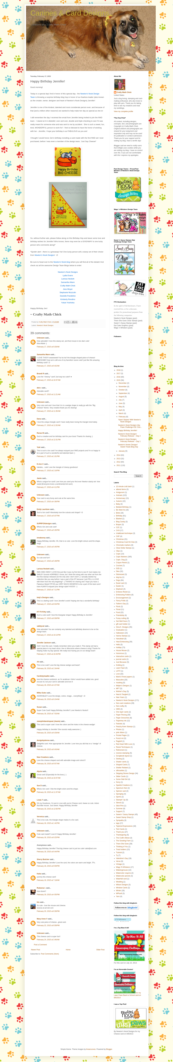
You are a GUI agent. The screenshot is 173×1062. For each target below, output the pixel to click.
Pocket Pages (121, 735)
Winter (118, 891)
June (121, 403)
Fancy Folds (120, 601)
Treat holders (121, 849)
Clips (118, 551)
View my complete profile (123, 111)
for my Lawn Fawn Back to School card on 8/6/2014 (127, 995)
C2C (118, 527)
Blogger (109, 1049)
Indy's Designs (43, 597)
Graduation (120, 630)
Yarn (118, 896)
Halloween (120, 633)
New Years (120, 697)
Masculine (120, 680)
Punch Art (120, 738)
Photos (118, 729)
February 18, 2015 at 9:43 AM (48, 749)
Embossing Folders (123, 595)
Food (118, 612)
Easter (118, 586)
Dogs (118, 580)
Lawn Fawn (120, 668)
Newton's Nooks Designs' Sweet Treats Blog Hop (128, 446)
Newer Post (35, 950)
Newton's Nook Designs (45, 325)
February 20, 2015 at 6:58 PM (48, 911)
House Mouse (121, 650)
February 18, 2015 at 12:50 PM (48, 809)
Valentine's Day (122, 858)
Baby (118, 504)
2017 (119, 373)
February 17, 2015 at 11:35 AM (48, 411)
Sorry (118, 782)
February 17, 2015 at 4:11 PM (48, 487)
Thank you (120, 832)
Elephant (119, 589)
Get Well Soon (121, 621)
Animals (119, 495)
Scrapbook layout (122, 756)
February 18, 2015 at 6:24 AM (48, 699)
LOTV (118, 671)
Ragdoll (119, 741)
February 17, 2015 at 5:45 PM (48, 547)
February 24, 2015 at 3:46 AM (48, 940)
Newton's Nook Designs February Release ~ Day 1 (129, 440)
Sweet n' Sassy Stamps (125, 814)
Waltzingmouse (122, 870)
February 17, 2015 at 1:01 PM (48, 456)
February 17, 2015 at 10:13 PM (48, 635)
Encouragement (122, 598)
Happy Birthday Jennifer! (127, 430)
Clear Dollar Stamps (124, 548)
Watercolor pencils (123, 876)
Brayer (118, 525)
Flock (118, 607)
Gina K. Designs (122, 627)
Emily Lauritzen (43, 509)
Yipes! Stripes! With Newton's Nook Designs (129, 421)
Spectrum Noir (121, 788)
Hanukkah (120, 639)
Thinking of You (122, 847)
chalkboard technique (124, 533)
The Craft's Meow (123, 838)
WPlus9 (119, 893)
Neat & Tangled (122, 694)
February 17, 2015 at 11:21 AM (48, 394)
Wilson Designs (122, 885)
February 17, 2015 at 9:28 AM (48, 347)
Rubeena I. (41, 888)
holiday (119, 647)
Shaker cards (121, 762)
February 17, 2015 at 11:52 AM (48, 425)
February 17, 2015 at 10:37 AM (48, 380)
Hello (118, 645)
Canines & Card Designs (69, 13)
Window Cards (121, 888)
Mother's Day (121, 691)
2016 (119, 377)
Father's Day (121, 604)
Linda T (40, 800)
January (122, 451)
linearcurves (91, 1049)
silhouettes (120, 771)
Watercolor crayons (123, 873)
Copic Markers (121, 557)
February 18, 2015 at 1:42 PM (48, 823)
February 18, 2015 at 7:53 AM (48, 714)
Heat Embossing (122, 642)
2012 (119, 462)
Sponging (119, 794)
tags (117, 823)
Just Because (121, 662)
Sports (118, 797)
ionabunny (41, 538)
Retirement (120, 750)
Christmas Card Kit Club (125, 542)
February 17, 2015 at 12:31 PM (48, 440)
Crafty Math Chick (124, 92)
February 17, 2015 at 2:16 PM (48, 471)
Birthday (119, 516)
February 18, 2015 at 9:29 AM (48, 733)
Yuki (38, 447)
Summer (119, 809)
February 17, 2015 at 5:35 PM (48, 530)
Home (68, 950)
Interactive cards (122, 656)
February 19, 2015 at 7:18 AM (48, 880)
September (123, 393)
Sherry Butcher (43, 859)
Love (118, 674)
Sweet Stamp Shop (123, 817)
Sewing (119, 759)
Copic (118, 554)
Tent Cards (120, 829)
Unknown (41, 338)
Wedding (119, 882)
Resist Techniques (123, 747)
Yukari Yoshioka (67, 303)
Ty (117, 855)
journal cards (121, 659)
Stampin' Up (120, 800)
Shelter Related (122, 768)
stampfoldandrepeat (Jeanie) (48, 721)
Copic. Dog (120, 560)
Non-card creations (123, 703)
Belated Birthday (122, 507)
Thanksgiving (121, 835)
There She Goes (122, 844)
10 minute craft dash (124, 486)
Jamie (39, 478)
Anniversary (120, 498)
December (123, 383)
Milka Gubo (41, 693)
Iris (38, 902)
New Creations (43, 757)
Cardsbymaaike (43, 676)
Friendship (120, 615)
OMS (118, 709)
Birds (118, 513)
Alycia (39, 771)
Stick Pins (120, 806)
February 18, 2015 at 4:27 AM (48, 685)
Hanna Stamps (121, 636)
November (123, 387)
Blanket (119, 519)
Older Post (100, 950)
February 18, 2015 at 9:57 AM (48, 764)
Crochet (119, 566)
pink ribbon (120, 732)
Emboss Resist (122, 592)
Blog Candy (120, 522)
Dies (118, 571)
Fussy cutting (121, 618)
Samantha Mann (43, 355)
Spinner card (121, 791)
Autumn (119, 501)
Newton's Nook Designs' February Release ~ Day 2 (129, 435)
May (120, 407)
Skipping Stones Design (125, 773)
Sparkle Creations (123, 785)
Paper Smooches (122, 718)
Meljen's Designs (122, 686)
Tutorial (119, 852)
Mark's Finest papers (124, 677)
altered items (121, 489)
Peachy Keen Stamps (124, 727)
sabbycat (40, 626)
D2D (118, 568)
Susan (39, 707)
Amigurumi (120, 492)
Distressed (120, 574)
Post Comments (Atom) (50, 954)
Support (119, 811)
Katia (39, 874)
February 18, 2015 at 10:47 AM (48, 778)
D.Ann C (40, 464)
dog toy (119, 577)
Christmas (120, 539)
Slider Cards (121, 776)
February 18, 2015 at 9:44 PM (48, 852)
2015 (119, 380)
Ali (38, 662)
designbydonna (43, 740)
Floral (118, 609)
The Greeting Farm (123, 841)
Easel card (120, 583)
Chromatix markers (123, 545)
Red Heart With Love (124, 744)
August (121, 397)
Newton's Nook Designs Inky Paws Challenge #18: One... (130, 426)
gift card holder (121, 624)
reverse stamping (122, 753)
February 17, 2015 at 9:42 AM (48, 366)
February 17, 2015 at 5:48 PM (48, 561)
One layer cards (122, 712)
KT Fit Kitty (41, 612)
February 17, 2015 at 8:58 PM (48, 618)
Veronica (40, 817)
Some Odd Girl (121, 779)
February (122, 417)
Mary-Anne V (42, 919)
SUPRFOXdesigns (44, 524)
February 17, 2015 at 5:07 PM (48, 516)
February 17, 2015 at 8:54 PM (48, 604)
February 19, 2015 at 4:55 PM (48, 895)
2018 (119, 370)
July (120, 400)
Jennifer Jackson (44, 643)
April (120, 410)
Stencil (118, 803)
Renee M (40, 433)
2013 (119, 459)
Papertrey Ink (121, 721)
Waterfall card (121, 879)
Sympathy (120, 820)
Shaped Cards (121, 765)
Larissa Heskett (43, 569)
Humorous (120, 653)
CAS (118, 530)
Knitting (119, 665)
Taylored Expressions (124, 826)
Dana (39, 419)
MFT (118, 689)
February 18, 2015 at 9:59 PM (48, 866)
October (122, 390)
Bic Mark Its (120, 510)
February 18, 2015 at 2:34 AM (48, 668)
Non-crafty (120, 706)
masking (119, 683)
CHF (118, 536)
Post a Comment (40, 945)
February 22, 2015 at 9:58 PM (48, 925)
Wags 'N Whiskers (123, 867)
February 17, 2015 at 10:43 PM (48, 654)
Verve (118, 861)
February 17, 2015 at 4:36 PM (48, 502)
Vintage (119, 864)
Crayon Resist (121, 563)
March (121, 413)
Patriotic (119, 724)
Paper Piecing (121, 715)
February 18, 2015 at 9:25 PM (48, 837)
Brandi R (40, 374)
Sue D (39, 786)
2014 (119, 455)
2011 (119, 465)
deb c (39, 388)
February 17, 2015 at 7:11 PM (48, 590)
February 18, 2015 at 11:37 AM (48, 792)
